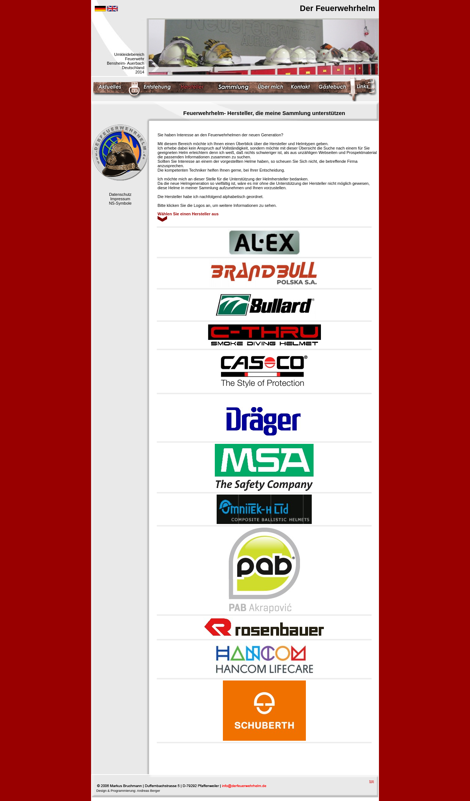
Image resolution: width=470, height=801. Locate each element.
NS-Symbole (120, 203)
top (371, 781)
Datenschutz (120, 194)
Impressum (120, 199)
